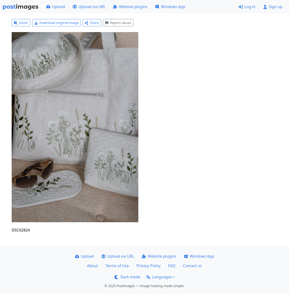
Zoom (21, 22)
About (92, 265)
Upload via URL (89, 6)
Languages (159, 277)
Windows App (170, 6)
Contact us (192, 265)
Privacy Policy (148, 265)
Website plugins (130, 6)
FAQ (171, 265)
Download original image (56, 22)
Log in (247, 6)
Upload (55, 6)
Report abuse (118, 22)
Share (92, 22)
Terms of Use (117, 265)
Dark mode (127, 277)
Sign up (272, 6)
